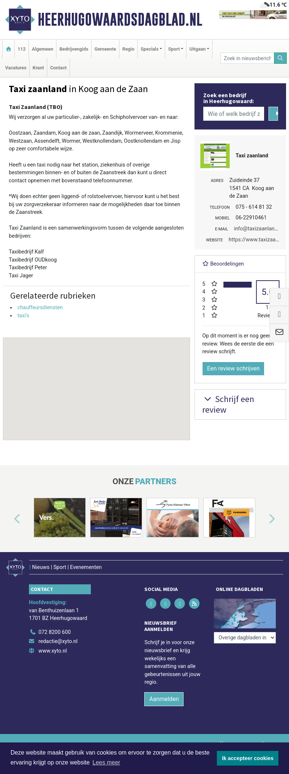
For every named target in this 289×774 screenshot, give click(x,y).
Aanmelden (164, 698)
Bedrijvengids (73, 49)
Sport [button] (174, 49)
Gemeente (105, 49)
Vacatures (15, 67)
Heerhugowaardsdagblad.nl (120, 19)
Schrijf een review (228, 404)
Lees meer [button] (107, 762)
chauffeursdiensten (40, 307)
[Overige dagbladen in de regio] (245, 637)
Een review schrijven (233, 368)
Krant (38, 67)
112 (22, 49)
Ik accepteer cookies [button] (248, 758)
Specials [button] (150, 49)
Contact (58, 67)
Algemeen (42, 49)
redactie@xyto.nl (58, 641)
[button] (96, 382)
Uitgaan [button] (197, 49)
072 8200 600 (54, 632)
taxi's (23, 316)
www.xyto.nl (52, 651)
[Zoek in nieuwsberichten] (247, 58)
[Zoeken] (280, 58)
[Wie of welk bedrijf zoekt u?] (233, 114)
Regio (128, 49)
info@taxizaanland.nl (258, 229)
